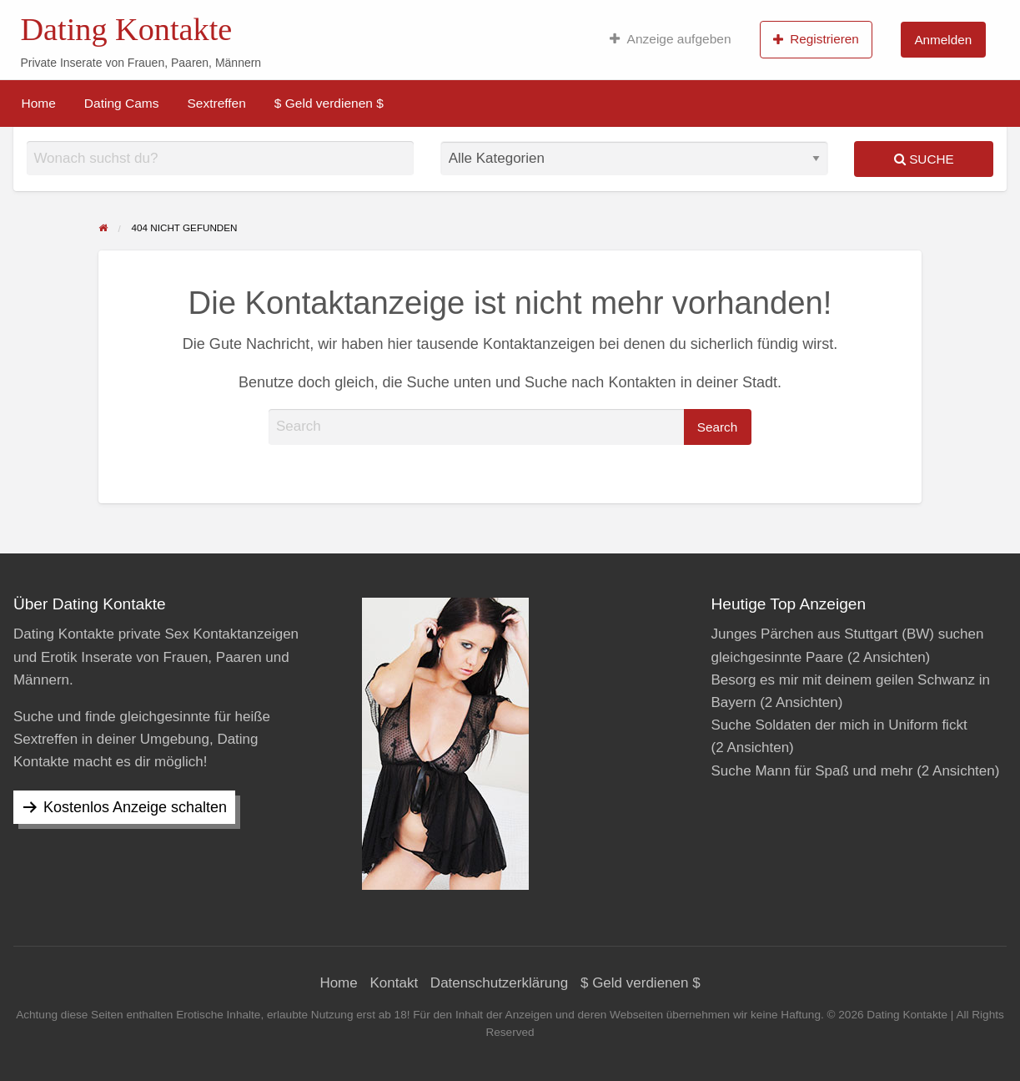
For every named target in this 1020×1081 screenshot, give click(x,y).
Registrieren (816, 39)
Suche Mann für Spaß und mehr (812, 771)
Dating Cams (121, 103)
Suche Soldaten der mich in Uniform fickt (839, 725)
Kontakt (393, 983)
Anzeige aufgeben (670, 39)
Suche (924, 159)
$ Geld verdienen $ (329, 103)
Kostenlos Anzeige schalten (135, 807)
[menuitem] (670, 39)
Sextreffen (216, 103)
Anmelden (943, 40)
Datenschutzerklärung (499, 983)
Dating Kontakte (126, 29)
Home (39, 103)
